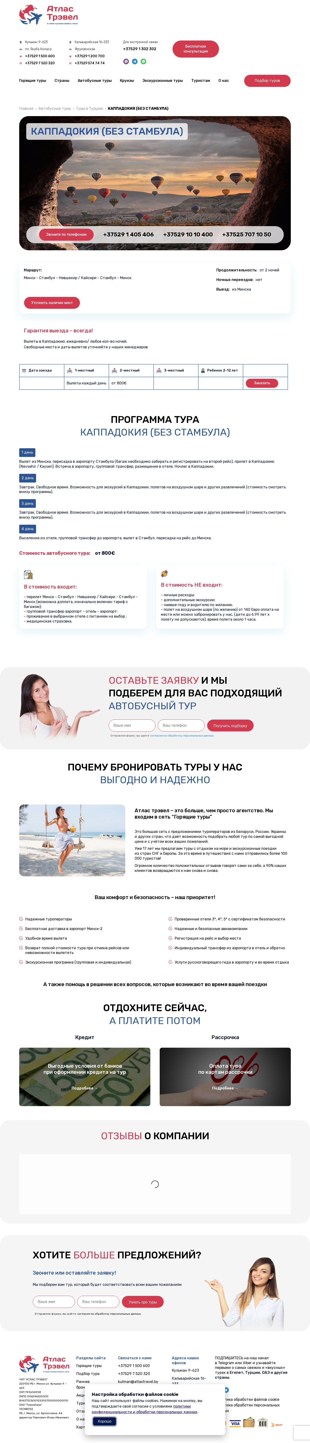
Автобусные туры (95, 80)
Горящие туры (32, 80)
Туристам (200, 80)
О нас (223, 80)
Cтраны (62, 80)
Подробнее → (85, 1088)
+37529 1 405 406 (128, 234)
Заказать (262, 383)
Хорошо (104, 1421)
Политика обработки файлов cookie (247, 1399)
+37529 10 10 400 (188, 234)
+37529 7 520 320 (40, 63)
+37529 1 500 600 (40, 56)
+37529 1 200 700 (90, 56)
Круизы (127, 80)
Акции (82, 1395)
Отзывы (83, 1411)
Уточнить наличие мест (52, 302)
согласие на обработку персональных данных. (182, 735)
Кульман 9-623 (36, 42)
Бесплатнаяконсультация (196, 48)
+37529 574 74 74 (90, 63)
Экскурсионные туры (162, 80)
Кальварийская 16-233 (92, 42)
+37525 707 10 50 (246, 234)
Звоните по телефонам (66, 234)
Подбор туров (267, 80)
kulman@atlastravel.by (138, 1381)
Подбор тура (88, 1373)
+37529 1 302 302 (139, 49)
